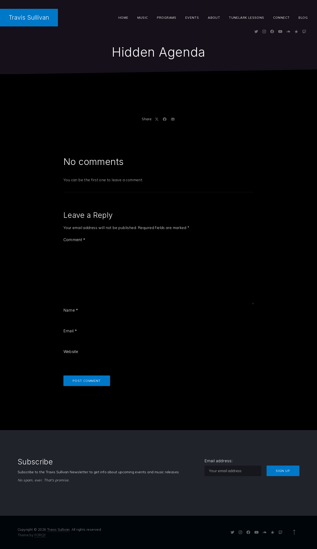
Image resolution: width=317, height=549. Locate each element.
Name (70, 310)
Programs (167, 18)
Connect (281, 18)
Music (142, 18)
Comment (74, 239)
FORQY (40, 535)
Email (70, 331)
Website (70, 351)
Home (123, 18)
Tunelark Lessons (246, 18)
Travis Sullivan (29, 17)
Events (192, 18)
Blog (303, 18)
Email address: (219, 460)
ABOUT (214, 18)
